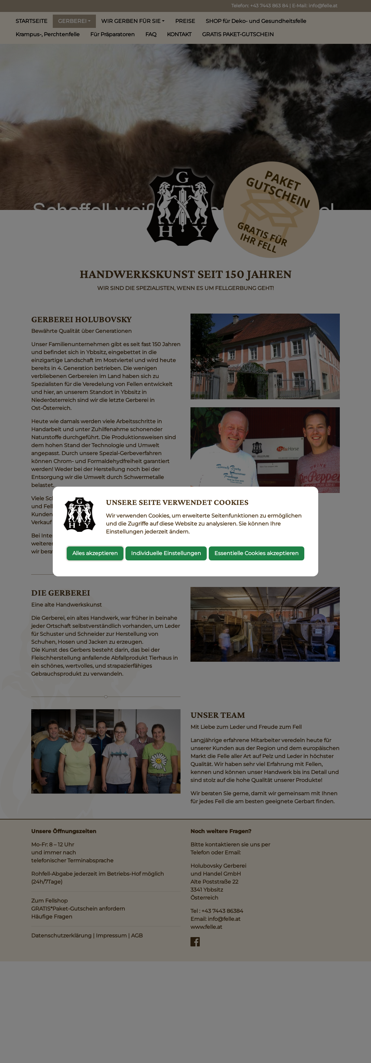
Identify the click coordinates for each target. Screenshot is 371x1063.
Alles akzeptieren (95, 553)
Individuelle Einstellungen (166, 553)
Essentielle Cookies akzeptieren (256, 553)
